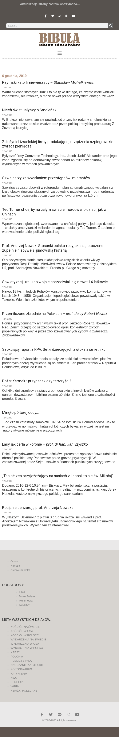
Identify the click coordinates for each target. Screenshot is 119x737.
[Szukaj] (110, 25)
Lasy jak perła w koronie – (45, 444)
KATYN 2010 (19, 673)
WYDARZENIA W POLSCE (28, 647)
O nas (14, 561)
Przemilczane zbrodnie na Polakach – (54, 313)
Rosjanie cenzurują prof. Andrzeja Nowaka (37, 507)
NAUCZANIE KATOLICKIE (27, 665)
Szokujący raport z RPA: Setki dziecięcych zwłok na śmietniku (54, 349)
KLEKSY (24, 604)
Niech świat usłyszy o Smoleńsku (30, 110)
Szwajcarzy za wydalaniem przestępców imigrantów (46, 178)
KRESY (15, 652)
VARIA (15, 686)
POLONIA (17, 656)
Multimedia (25, 600)
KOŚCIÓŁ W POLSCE (25, 635)
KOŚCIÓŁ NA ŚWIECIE (25, 626)
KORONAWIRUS (21, 669)
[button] (59, 52)
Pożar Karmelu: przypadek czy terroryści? (36, 381)
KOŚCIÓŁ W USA (22, 631)
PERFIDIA (17, 682)
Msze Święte (27, 596)
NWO (14, 677)
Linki (22, 592)
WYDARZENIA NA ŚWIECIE (28, 639)
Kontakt (15, 565)
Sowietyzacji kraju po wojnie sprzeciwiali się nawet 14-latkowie (55, 282)
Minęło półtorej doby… (20, 412)
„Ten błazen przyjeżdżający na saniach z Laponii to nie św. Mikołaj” (57, 476)
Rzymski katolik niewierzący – (48, 82)
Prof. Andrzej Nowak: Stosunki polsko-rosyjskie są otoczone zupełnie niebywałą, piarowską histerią (52, 247)
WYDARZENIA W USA (25, 643)
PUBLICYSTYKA (21, 660)
